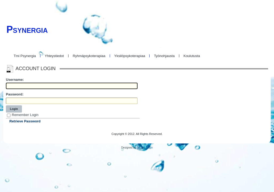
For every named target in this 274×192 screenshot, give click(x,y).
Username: (15, 80)
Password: (15, 94)
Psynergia (27, 29)
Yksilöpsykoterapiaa (129, 56)
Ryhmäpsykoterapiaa (89, 56)
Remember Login (25, 115)
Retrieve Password (24, 121)
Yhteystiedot (54, 56)
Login (14, 108)
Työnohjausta (164, 56)
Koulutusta (192, 56)
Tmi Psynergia (25, 56)
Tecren (141, 147)
